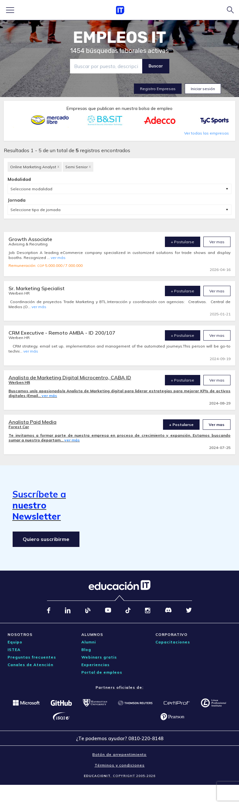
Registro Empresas (158, 88)
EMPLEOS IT (119, 37)
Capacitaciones (172, 642)
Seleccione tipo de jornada (35, 209)
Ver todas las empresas (206, 133)
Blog (86, 649)
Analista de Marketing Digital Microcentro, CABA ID (70, 377)
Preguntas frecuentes (32, 657)
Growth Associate (30, 239)
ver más (58, 257)
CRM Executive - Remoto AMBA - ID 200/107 (62, 333)
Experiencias (95, 664)
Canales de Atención (30, 664)
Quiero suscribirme (46, 539)
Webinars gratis (99, 657)
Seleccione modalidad (31, 189)
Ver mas (216, 241)
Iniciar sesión (203, 88)
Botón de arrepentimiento (119, 754)
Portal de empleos (101, 672)
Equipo (15, 642)
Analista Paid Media (32, 422)
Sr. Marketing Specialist (37, 288)
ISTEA (14, 649)
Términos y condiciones (120, 765)
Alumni (88, 642)
